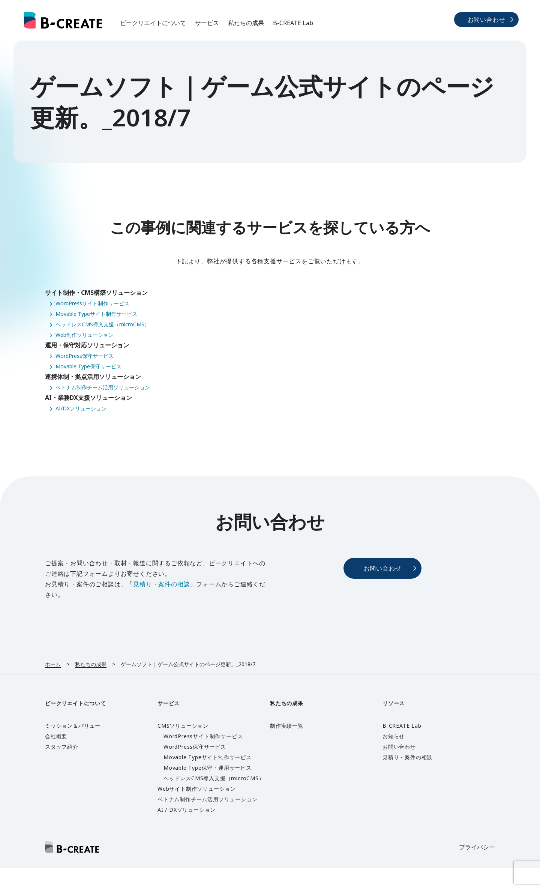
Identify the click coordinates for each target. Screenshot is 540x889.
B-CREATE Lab (293, 23)
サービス (207, 23)
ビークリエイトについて (153, 23)
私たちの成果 (246, 23)
